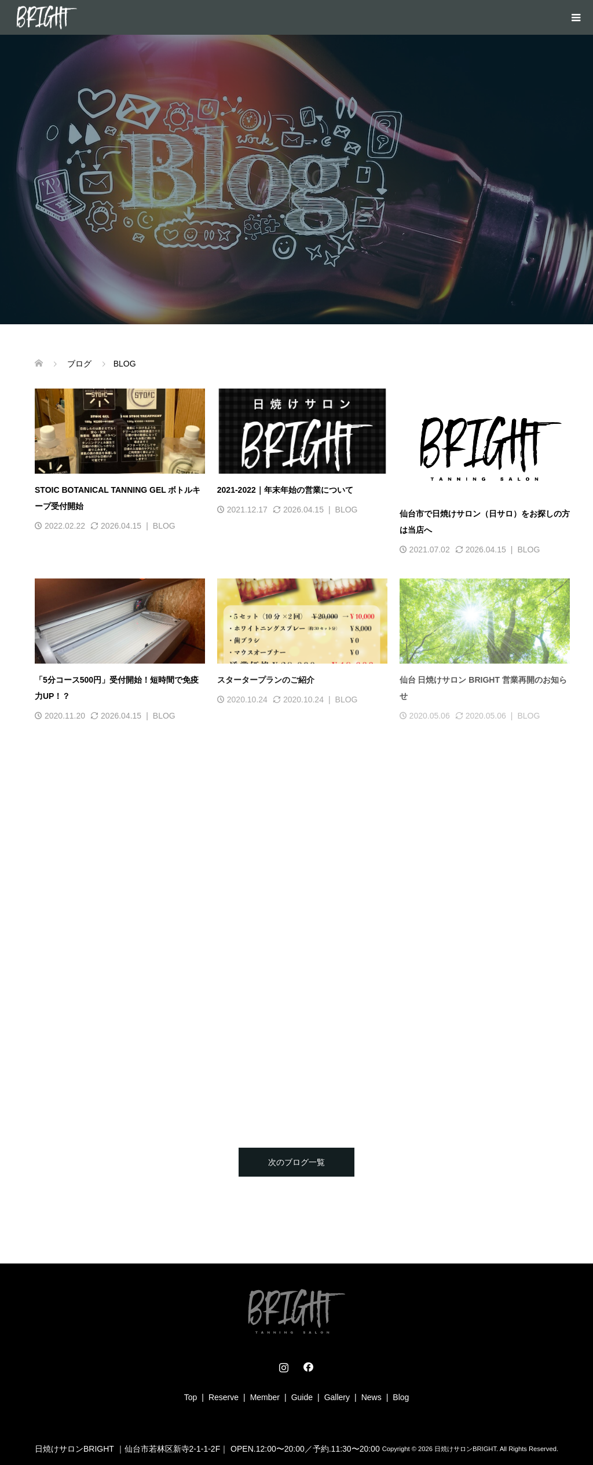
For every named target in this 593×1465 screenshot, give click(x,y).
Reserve (223, 1397)
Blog (401, 1397)
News (371, 1397)
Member (265, 1397)
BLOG (164, 525)
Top (190, 1397)
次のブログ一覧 (296, 1162)
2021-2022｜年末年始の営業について (285, 490)
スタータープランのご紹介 (265, 679)
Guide (302, 1397)
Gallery (337, 1397)
